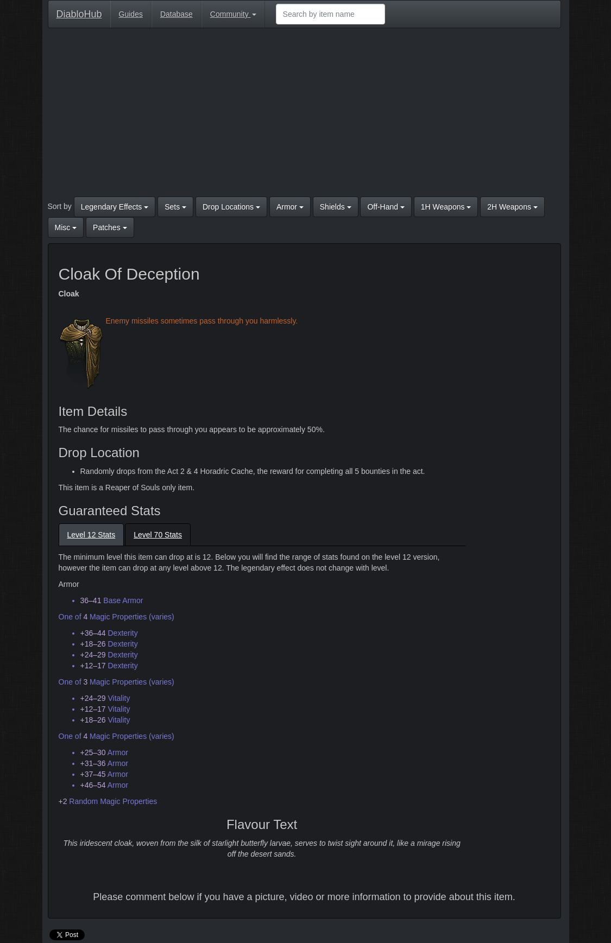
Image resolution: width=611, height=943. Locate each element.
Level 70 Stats (158, 534)
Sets (175, 206)
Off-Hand (385, 206)
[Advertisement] (304, 115)
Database (176, 14)
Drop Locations (231, 206)
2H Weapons (512, 206)
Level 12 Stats (91, 534)
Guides (131, 14)
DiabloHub (79, 13)
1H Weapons (446, 206)
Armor (290, 206)
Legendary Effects (114, 206)
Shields (335, 206)
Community (233, 14)
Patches (110, 227)
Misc (66, 227)
